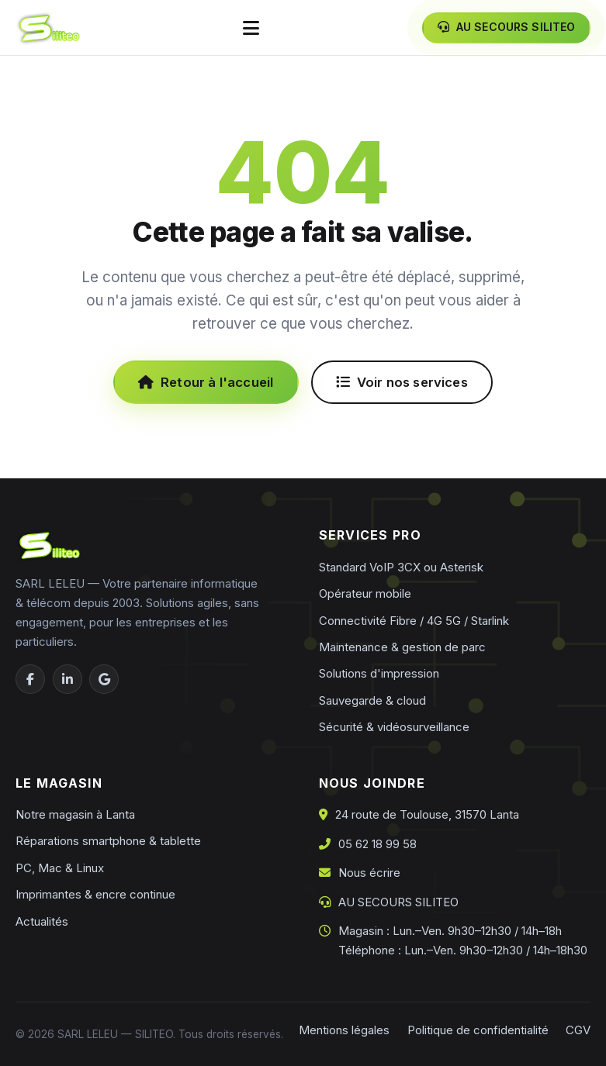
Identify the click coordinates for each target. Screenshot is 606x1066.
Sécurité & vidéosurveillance (394, 726)
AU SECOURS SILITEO (398, 902)
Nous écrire (369, 872)
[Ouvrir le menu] (251, 27)
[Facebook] (30, 679)
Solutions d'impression (379, 673)
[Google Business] (104, 679)
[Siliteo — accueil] (48, 28)
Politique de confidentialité (478, 1030)
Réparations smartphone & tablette (108, 840)
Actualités (42, 921)
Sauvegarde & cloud (372, 700)
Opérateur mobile (365, 593)
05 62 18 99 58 (377, 844)
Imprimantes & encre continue (95, 894)
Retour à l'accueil (205, 382)
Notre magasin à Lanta (75, 814)
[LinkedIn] (67, 679)
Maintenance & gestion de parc (402, 647)
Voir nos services (402, 382)
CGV (578, 1030)
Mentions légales (344, 1030)
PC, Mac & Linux (60, 868)
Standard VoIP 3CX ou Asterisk (401, 567)
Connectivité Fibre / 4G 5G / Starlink (414, 620)
